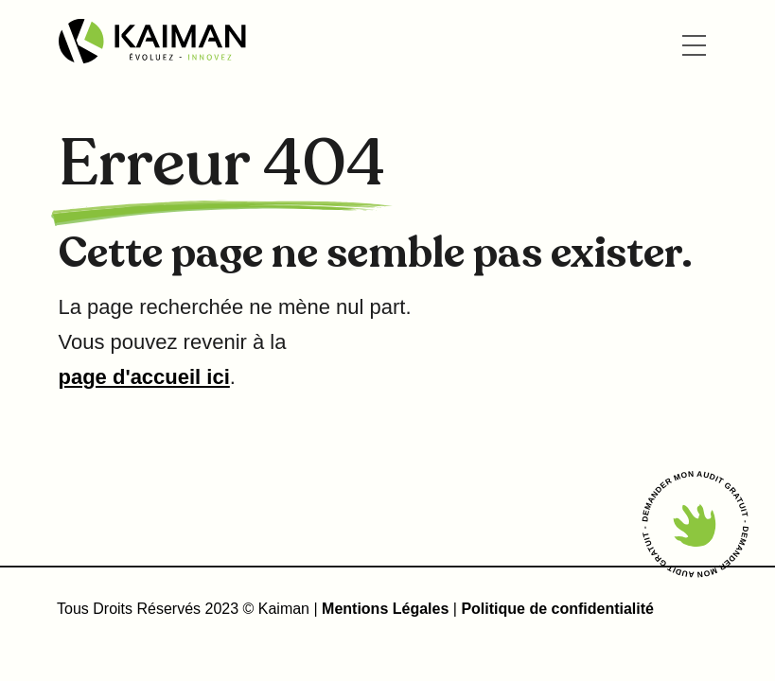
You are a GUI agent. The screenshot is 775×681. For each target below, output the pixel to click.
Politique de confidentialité (557, 609)
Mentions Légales (387, 609)
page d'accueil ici (144, 377)
